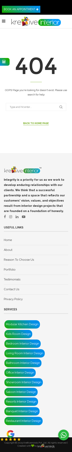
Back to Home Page (36, 123)
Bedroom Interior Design (22, 343)
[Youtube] (25, 217)
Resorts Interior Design (21, 401)
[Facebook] (6, 217)
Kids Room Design (18, 334)
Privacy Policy (13, 299)
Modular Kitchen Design (22, 324)
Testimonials (12, 279)
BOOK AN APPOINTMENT (21, 9)
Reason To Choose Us (19, 259)
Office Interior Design (20, 372)
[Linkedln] (18, 217)
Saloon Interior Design (21, 392)
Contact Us (11, 289)
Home (8, 240)
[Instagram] (12, 217)
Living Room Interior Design (24, 353)
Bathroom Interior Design (23, 363)
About (8, 250)
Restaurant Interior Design (23, 421)
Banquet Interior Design (22, 411)
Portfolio (10, 269)
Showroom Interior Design (23, 382)
